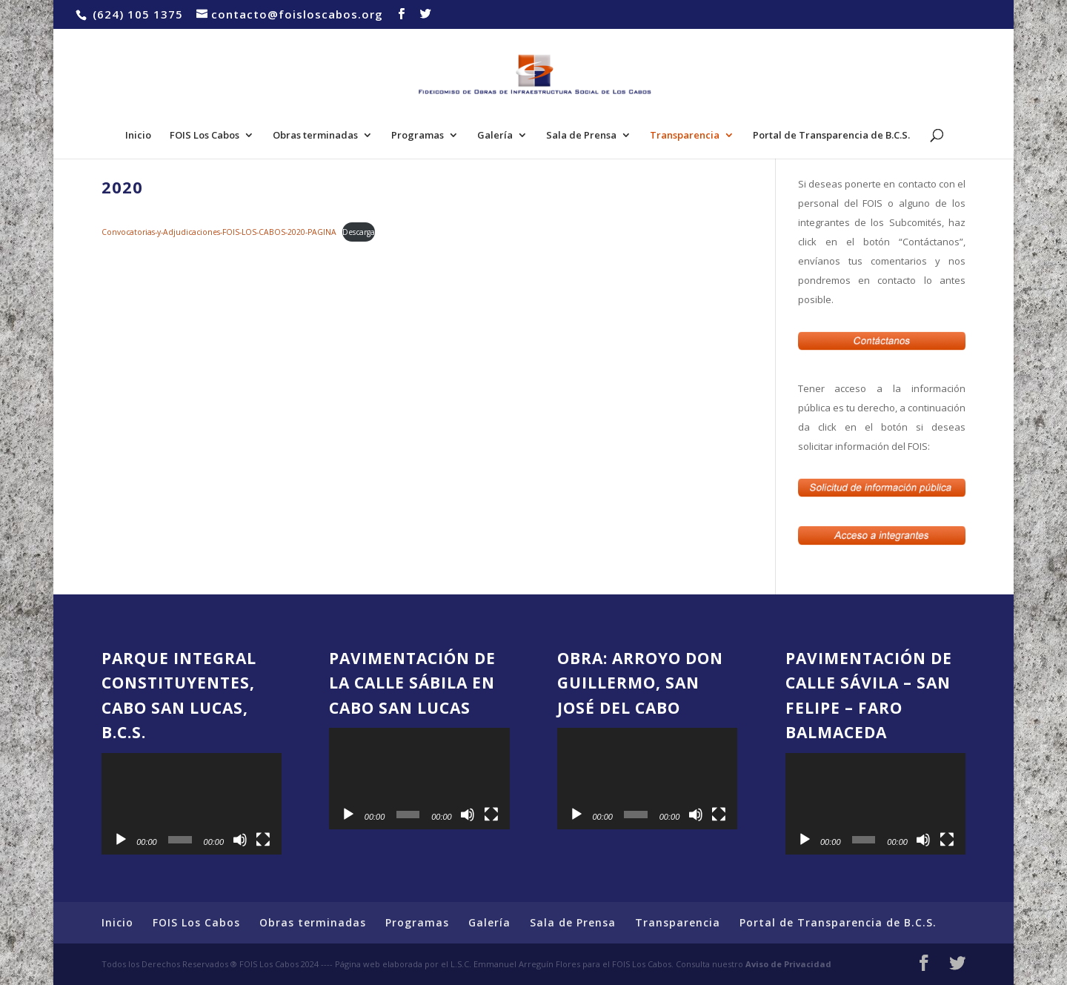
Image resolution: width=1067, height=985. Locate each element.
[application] (192, 804)
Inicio (138, 136)
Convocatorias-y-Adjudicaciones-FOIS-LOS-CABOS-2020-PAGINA (219, 232)
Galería (495, 136)
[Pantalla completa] (263, 839)
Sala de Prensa (581, 136)
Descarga (358, 232)
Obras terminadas (315, 136)
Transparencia (684, 136)
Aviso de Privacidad (788, 963)
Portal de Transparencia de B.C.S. (831, 136)
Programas (417, 136)
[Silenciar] (240, 839)
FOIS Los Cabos (204, 136)
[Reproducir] (120, 839)
